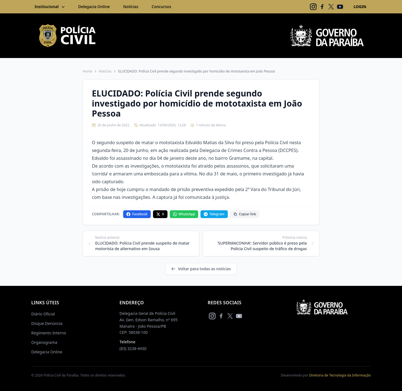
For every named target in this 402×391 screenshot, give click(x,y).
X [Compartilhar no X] (160, 214)
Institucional (50, 6)
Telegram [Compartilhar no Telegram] (214, 214)
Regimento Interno (48, 333)
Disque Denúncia (47, 323)
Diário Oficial (43, 314)
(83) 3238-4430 (133, 348)
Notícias (130, 6)
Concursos (161, 6)
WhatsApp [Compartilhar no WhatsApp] (184, 214)
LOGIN (359, 6)
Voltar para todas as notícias (201, 268)
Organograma (44, 342)
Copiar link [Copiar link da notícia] (244, 214)
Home (87, 71)
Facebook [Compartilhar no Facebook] (136, 214)
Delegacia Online (94, 6)
